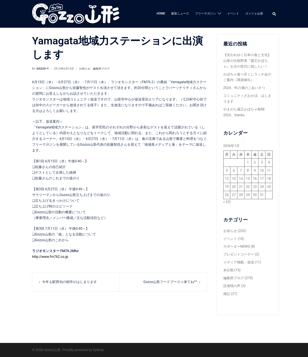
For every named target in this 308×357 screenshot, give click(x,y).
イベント (233, 13)
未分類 (228, 270)
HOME (161, 13)
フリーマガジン (205, 13)
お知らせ (84, 68)
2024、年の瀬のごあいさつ (244, 88)
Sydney (98, 350)
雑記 (226, 294)
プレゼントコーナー (238, 254)
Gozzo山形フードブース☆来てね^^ (170, 282)
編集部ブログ (101, 68)
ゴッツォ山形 (254, 13)
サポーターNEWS (236, 246)
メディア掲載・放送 (238, 262)
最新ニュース (180, 13)
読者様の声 (231, 286)
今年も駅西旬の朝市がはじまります (69, 282)
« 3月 (227, 202)
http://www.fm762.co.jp (50, 257)
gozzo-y (43, 68)
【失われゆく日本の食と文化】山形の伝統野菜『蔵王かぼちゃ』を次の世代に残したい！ (247, 60)
